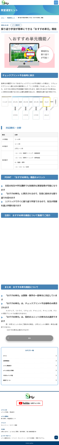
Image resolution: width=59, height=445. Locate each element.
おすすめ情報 (30, 438)
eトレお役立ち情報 (8, 370)
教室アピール (6, 380)
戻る (29, 338)
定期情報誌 (6, 361)
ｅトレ (2, 17)
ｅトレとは (4, 410)
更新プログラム (40, 438)
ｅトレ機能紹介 (7, 366)
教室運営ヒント (11, 17)
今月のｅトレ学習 (8, 375)
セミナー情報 (13, 425)
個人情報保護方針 (31, 431)
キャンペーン (4, 425)
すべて (5, 356)
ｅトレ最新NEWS (5, 438)
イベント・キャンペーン (18, 438)
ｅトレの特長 (4, 412)
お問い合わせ (4, 431)
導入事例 (3, 418)
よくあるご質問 (14, 431)
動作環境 (22, 431)
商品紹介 (12, 412)
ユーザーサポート (6, 436)
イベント (3, 423)
